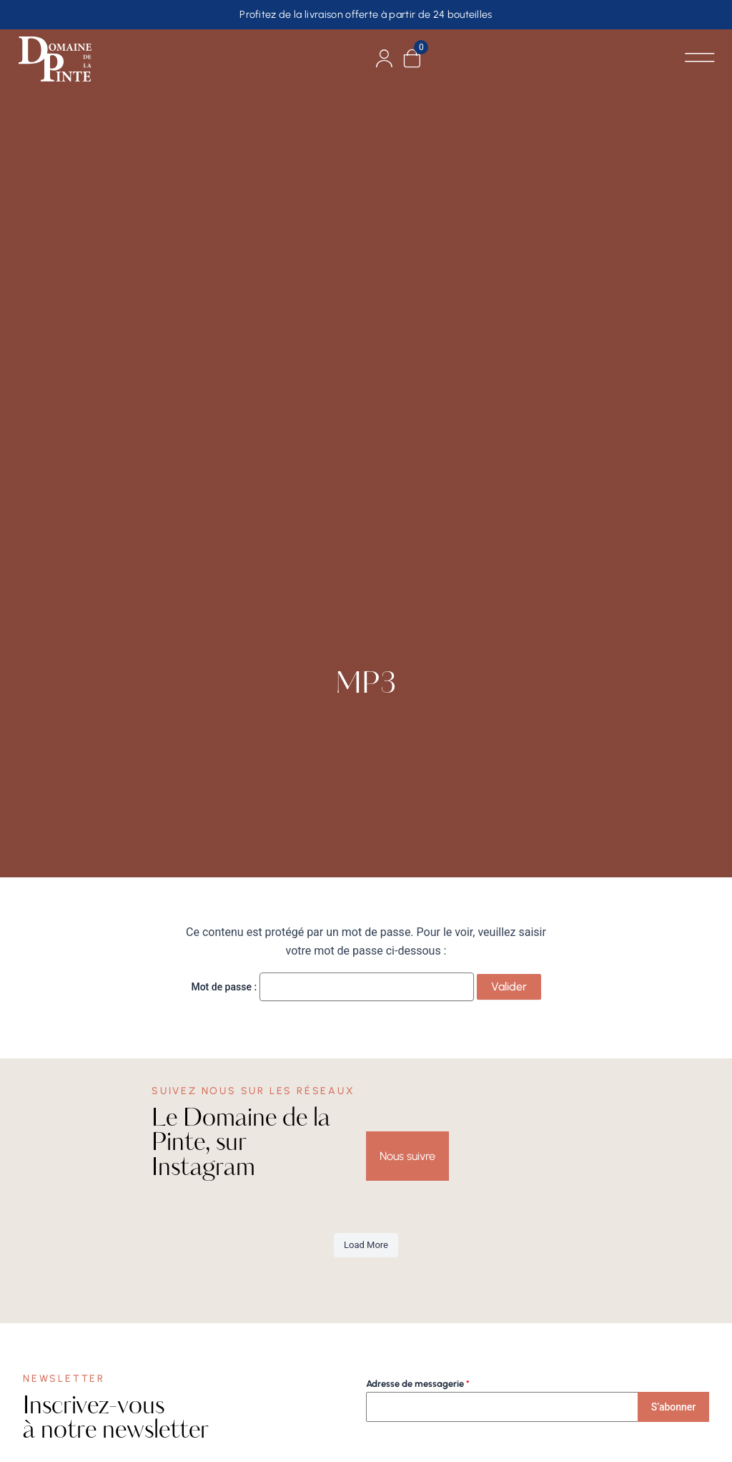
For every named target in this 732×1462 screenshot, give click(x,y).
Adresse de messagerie (418, 1383)
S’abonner (673, 1407)
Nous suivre (407, 1156)
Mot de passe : (332, 987)
